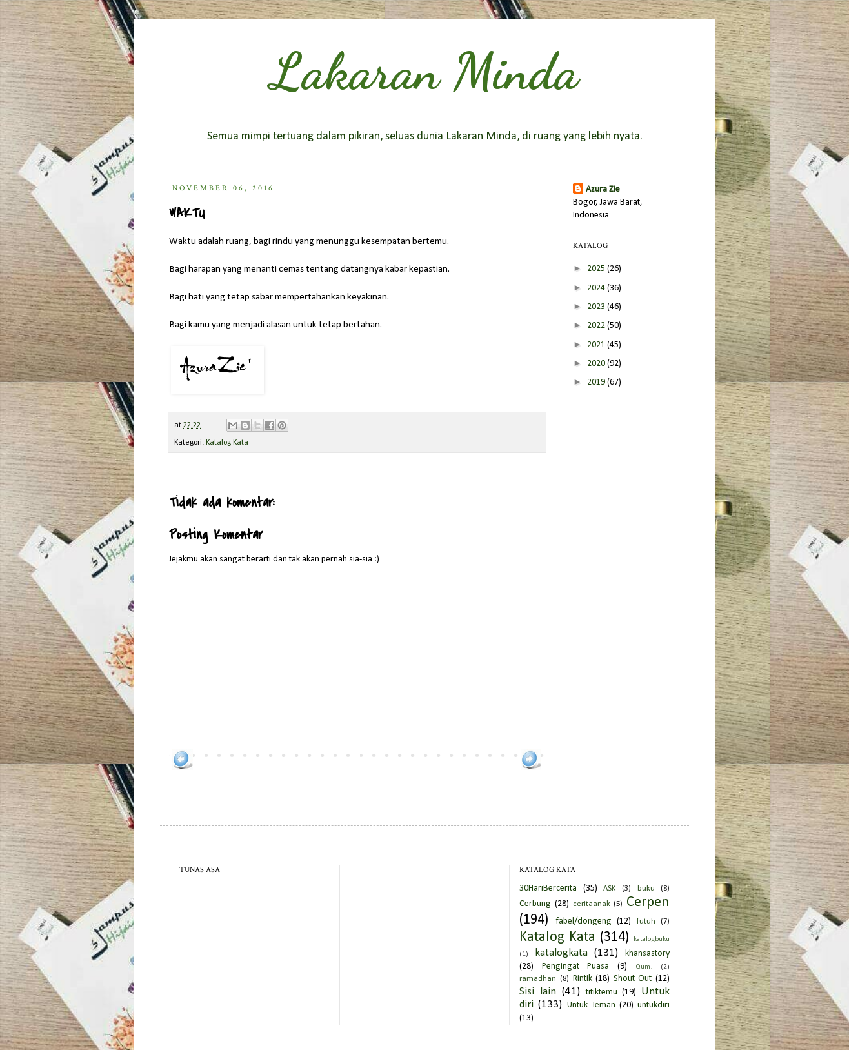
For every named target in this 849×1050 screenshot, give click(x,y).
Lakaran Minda (424, 71)
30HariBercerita (548, 888)
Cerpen (648, 902)
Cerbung (535, 904)
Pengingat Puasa (576, 966)
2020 (597, 364)
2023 (597, 307)
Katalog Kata (227, 443)
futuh (646, 921)
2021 (597, 345)
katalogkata (561, 952)
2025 (597, 269)
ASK (609, 889)
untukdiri (653, 1005)
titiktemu (601, 992)
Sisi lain (537, 991)
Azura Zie (603, 189)
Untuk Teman (591, 1005)
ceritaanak (591, 904)
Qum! (644, 967)
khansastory (647, 953)
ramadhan (537, 979)
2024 (597, 288)
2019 (597, 382)
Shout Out (633, 979)
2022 (597, 325)
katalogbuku (652, 939)
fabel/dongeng (583, 921)
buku (646, 889)
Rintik (582, 979)
